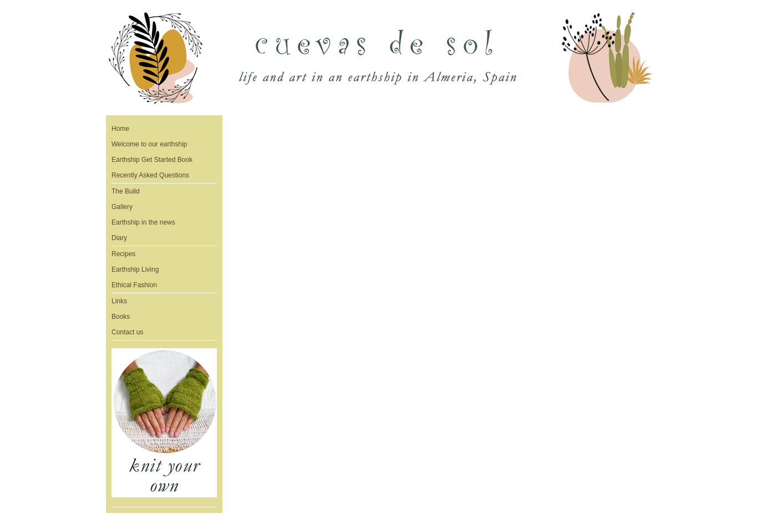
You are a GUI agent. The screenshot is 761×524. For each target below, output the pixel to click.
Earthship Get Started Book (151, 160)
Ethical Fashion (134, 285)
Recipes (123, 254)
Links (119, 301)
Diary (119, 238)
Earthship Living (135, 269)
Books (120, 316)
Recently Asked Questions (150, 175)
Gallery (122, 207)
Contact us (127, 332)
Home (120, 129)
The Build (125, 191)
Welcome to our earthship (149, 144)
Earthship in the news (143, 222)
